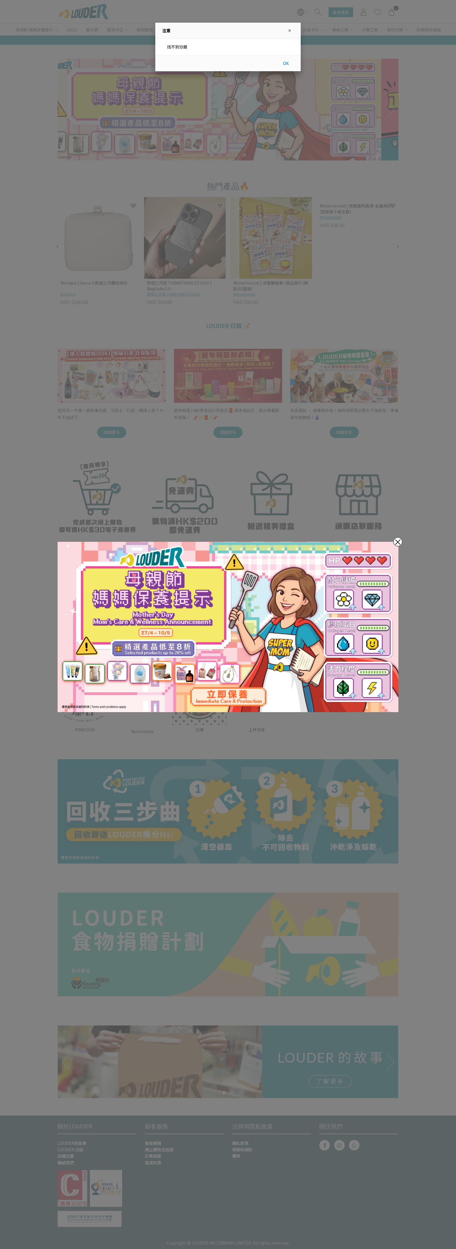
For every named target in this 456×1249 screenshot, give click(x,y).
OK (285, 63)
